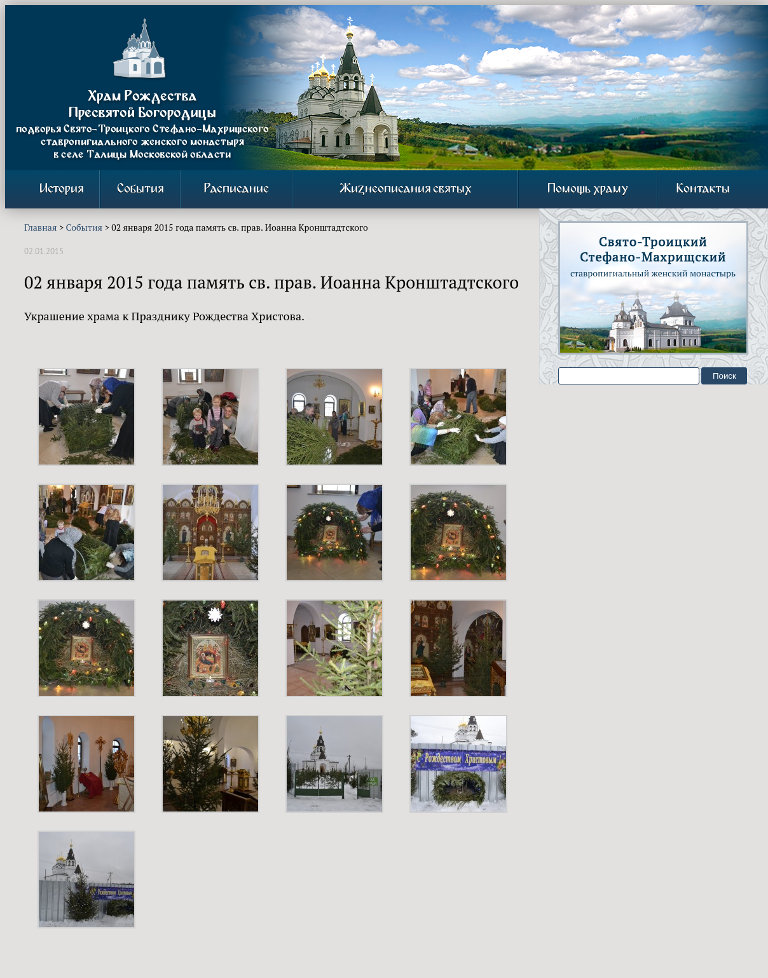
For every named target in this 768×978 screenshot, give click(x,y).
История (61, 189)
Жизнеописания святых (405, 189)
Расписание (236, 189)
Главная (40, 227)
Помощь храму (587, 189)
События (140, 189)
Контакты (703, 189)
